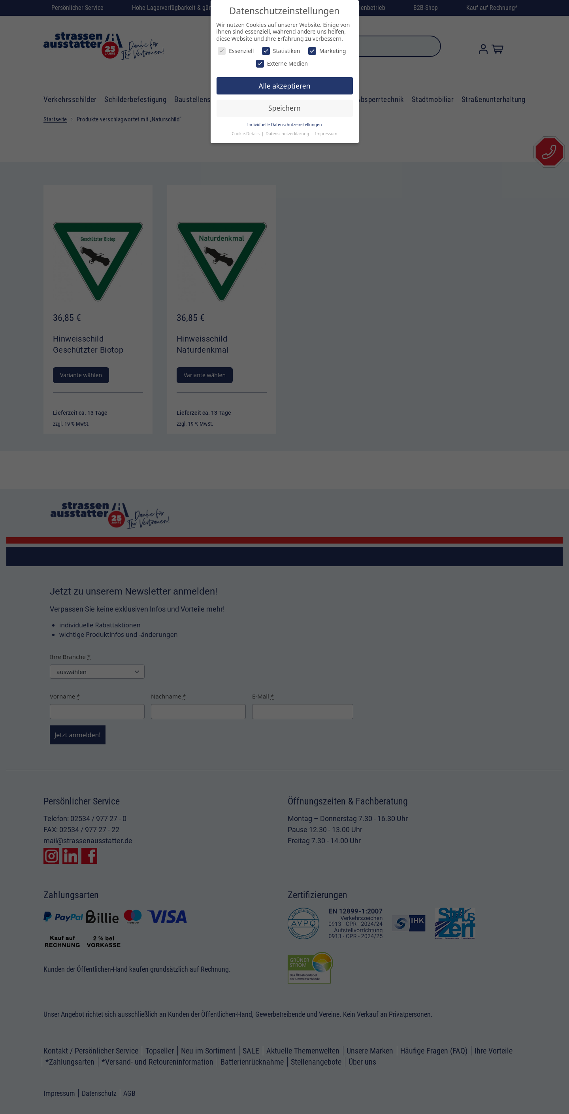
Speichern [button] (284, 108)
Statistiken (281, 51)
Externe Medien (282, 63)
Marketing (327, 51)
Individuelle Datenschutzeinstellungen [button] (284, 124)
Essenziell (236, 51)
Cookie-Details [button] (246, 133)
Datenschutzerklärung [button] (288, 133)
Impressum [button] (326, 133)
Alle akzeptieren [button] (285, 86)
